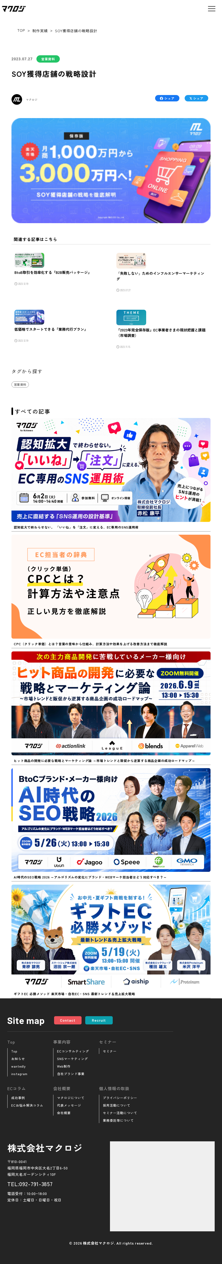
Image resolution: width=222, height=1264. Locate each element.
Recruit (99, 1020)
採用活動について (116, 1105)
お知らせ (18, 1058)
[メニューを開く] (212, 9)
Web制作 (64, 1066)
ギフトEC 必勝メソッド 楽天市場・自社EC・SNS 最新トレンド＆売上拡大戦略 (74, 994)
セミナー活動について (120, 1113)
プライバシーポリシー (120, 1097)
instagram (19, 1073)
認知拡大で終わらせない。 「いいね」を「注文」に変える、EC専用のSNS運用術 (76, 527)
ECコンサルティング (73, 1051)
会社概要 (64, 1113)
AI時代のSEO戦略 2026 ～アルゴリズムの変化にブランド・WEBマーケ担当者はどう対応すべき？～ (90, 877)
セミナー (110, 1051)
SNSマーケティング (72, 1058)
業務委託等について (118, 1120)
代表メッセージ (69, 1105)
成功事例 (18, 1097)
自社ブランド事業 (71, 1073)
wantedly (18, 1066)
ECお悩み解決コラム (27, 1105)
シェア (167, 98)
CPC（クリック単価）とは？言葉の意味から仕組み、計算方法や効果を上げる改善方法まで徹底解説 (90, 644)
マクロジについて (71, 1097)
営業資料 (48, 59)
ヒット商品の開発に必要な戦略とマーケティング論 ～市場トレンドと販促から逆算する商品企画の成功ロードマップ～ (104, 760)
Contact (67, 1020)
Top (14, 1051)
